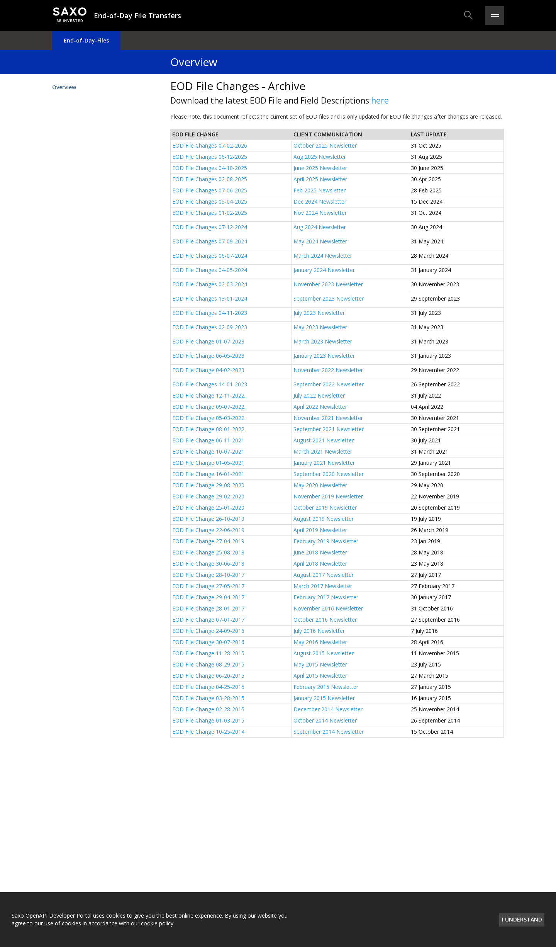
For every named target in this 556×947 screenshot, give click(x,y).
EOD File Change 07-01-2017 (208, 619)
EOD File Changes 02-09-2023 (210, 327)
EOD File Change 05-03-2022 (208, 418)
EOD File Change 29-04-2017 (208, 597)
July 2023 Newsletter (319, 312)
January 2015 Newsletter (324, 698)
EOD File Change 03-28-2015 (208, 698)
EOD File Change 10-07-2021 (208, 451)
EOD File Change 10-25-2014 (208, 731)
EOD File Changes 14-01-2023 (209, 384)
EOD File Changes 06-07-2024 (209, 255)
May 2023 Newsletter (320, 327)
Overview (64, 87)
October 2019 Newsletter (325, 507)
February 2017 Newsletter (325, 597)
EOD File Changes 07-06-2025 (209, 190)
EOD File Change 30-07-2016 (208, 642)
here (380, 100)
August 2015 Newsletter (323, 653)
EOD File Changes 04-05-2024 (209, 270)
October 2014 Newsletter (325, 720)
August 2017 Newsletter (323, 574)
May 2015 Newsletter (320, 664)
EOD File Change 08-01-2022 (208, 429)
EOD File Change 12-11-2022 (208, 395)
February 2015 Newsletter (325, 686)
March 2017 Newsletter (322, 586)
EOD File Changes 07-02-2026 (209, 145)
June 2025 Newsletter (320, 168)
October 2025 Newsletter (325, 145)
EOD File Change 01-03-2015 (208, 720)
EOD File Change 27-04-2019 (208, 541)
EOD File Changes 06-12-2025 (209, 156)
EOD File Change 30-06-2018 (208, 563)
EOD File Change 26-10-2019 (208, 518)
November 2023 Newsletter (328, 284)
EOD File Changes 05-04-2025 (209, 201)
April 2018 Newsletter (320, 563)
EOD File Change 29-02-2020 (208, 496)
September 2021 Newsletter (328, 429)
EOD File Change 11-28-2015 (208, 653)
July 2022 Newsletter (319, 395)
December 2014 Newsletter (328, 709)
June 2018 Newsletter (320, 552)
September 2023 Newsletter (328, 298)
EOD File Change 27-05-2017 (208, 586)
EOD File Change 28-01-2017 (208, 608)
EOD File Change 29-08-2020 (208, 485)
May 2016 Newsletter (320, 642)
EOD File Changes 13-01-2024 (209, 298)
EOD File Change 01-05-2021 (208, 462)
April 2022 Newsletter (320, 406)
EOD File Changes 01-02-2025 (209, 212)
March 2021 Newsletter (322, 451)
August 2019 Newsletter (323, 518)
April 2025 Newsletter (320, 179)
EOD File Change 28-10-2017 (208, 574)
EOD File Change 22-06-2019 (208, 530)
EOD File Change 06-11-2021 (208, 440)
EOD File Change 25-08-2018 (208, 552)
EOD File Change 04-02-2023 (208, 370)
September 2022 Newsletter (328, 384)
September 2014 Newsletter (328, 731)
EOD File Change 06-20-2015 (208, 675)
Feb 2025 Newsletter (319, 190)
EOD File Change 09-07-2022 (208, 406)
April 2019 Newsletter (320, 530)
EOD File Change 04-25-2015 (208, 686)
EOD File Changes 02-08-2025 (209, 179)
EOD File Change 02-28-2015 (208, 709)
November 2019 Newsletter (328, 496)
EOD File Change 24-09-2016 (208, 630)
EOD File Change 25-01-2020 (208, 507)
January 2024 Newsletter (324, 270)
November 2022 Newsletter (328, 370)
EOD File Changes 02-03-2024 (209, 284)
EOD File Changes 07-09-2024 (209, 241)
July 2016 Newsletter (319, 630)
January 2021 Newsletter (324, 462)
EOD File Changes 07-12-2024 (209, 227)
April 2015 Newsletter (320, 675)
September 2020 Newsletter (328, 474)
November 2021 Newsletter (328, 418)
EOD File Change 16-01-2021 (208, 474)
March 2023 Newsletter (322, 341)
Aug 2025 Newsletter (319, 156)
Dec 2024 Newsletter (319, 201)
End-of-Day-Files (86, 40)
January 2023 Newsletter (324, 355)
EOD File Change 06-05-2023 (208, 355)
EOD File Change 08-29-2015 (208, 664)
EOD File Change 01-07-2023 (208, 341)
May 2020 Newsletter (320, 485)
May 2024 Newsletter (320, 241)
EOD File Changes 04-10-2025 (209, 168)
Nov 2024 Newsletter (320, 212)
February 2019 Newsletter (325, 541)
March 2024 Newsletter (322, 255)
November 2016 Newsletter (328, 608)
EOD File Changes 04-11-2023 (209, 312)
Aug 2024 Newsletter (319, 227)
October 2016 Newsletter (325, 619)
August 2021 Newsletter (323, 440)
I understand (522, 919)
